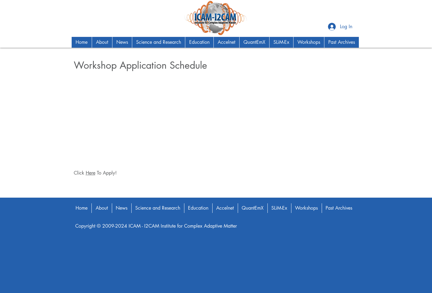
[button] (102, 42)
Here (90, 173)
